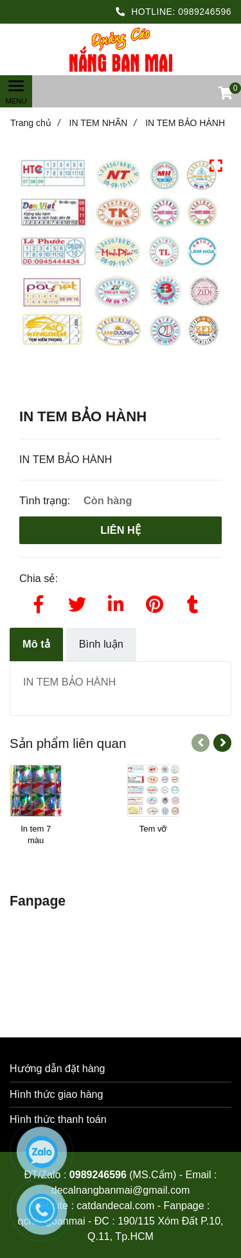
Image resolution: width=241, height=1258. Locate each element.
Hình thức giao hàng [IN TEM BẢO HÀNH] (56, 1094)
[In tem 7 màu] (35, 834)
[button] (225, 94)
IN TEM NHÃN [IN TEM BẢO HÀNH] (103, 123)
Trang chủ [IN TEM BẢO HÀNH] (35, 123)
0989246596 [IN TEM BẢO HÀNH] (204, 11)
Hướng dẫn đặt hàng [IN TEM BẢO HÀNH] (57, 1068)
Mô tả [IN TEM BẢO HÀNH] (36, 644)
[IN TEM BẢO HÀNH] (120, 50)
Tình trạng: (46, 500)
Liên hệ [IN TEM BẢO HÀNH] (120, 530)
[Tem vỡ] (153, 834)
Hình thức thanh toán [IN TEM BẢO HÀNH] (58, 1119)
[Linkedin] (116, 602)
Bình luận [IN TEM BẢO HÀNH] (101, 644)
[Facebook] (38, 602)
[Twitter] (77, 602)
